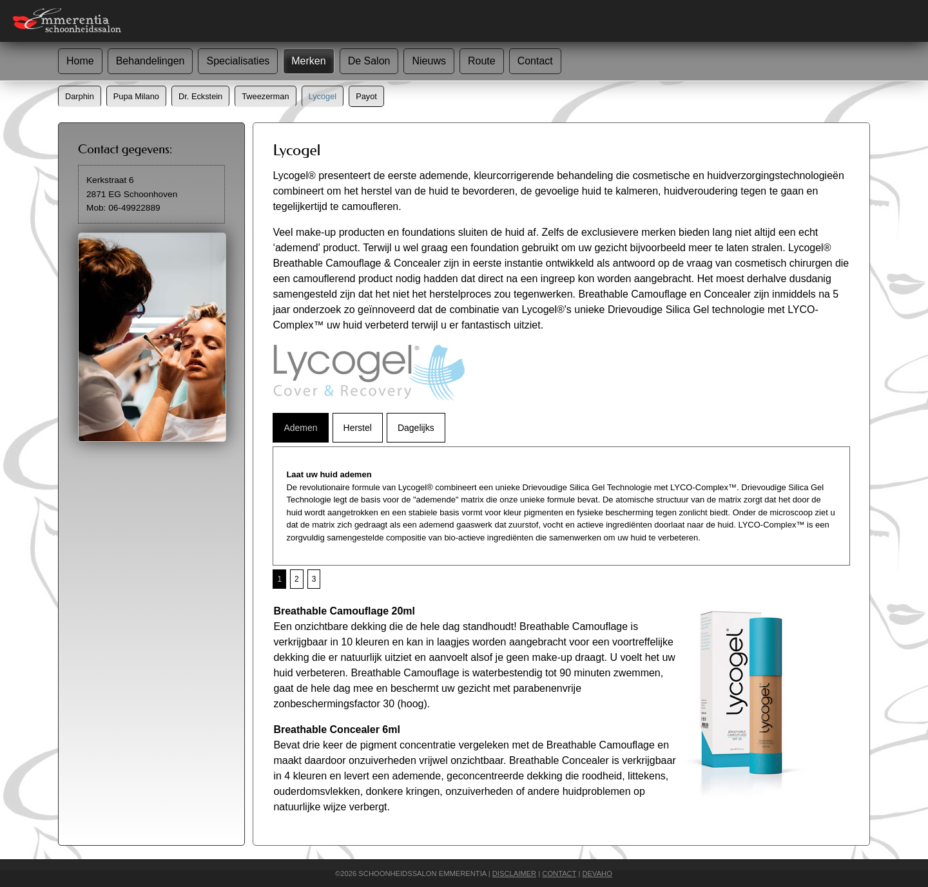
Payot (366, 96)
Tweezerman (265, 96)
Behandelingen (150, 60)
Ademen (300, 428)
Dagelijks (416, 428)
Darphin (79, 96)
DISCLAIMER (514, 873)
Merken (308, 60)
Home (80, 60)
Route (482, 60)
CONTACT (559, 873)
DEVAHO (597, 873)
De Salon (369, 60)
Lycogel (323, 96)
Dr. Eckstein (200, 96)
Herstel (357, 428)
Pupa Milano (136, 96)
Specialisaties (237, 60)
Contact (535, 60)
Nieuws (428, 60)
